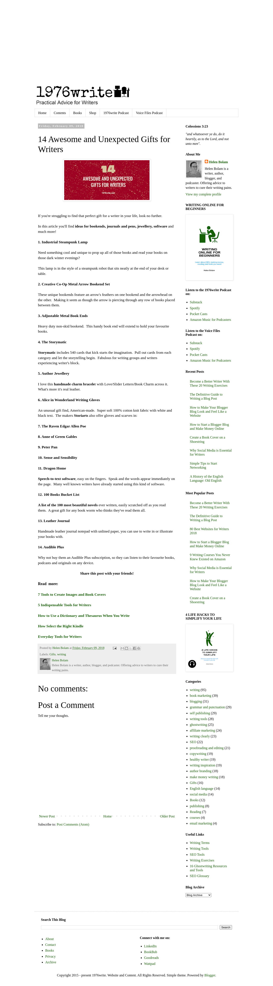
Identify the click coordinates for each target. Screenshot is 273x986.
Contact (50, 944)
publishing (197, 806)
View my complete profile (203, 194)
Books (77, 113)
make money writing (204, 777)
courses (195, 817)
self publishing (200, 713)
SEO (193, 742)
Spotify (195, 308)
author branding (201, 771)
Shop (92, 113)
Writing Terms (200, 843)
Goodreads (151, 958)
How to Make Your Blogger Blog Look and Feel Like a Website (209, 411)
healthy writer (199, 759)
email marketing (201, 823)
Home (42, 113)
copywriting (198, 754)
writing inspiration (202, 765)
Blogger (209, 975)
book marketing (200, 695)
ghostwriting (198, 724)
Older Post (167, 816)
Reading (195, 812)
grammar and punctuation (207, 707)
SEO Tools (197, 854)
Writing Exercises (202, 860)
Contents (60, 113)
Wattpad (149, 963)
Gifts (52, 654)
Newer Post (47, 816)
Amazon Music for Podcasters (210, 319)
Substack (196, 302)
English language (201, 788)
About (49, 939)
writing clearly (200, 736)
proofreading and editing (207, 748)
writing (61, 654)
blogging (196, 701)
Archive (50, 962)
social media (198, 794)
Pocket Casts (198, 314)
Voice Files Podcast (149, 113)
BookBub (150, 952)
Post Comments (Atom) (73, 824)
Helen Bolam (218, 162)
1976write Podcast (116, 113)
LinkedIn (150, 946)
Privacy (50, 956)
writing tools (198, 719)
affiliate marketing (202, 730)
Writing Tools (199, 848)
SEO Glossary (199, 876)
